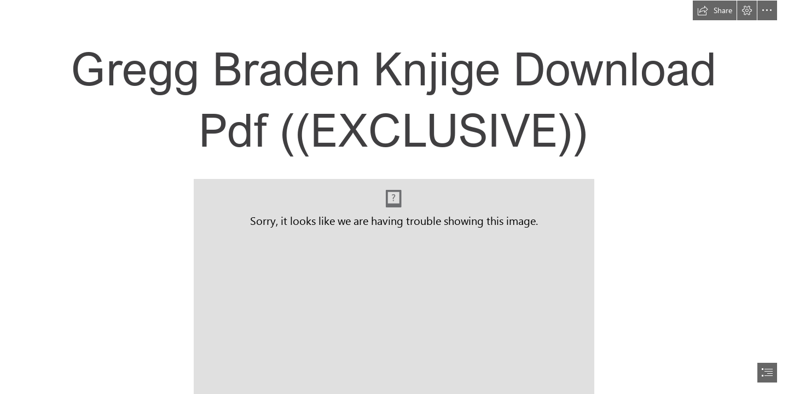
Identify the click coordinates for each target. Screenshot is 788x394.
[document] (394, 197)
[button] (715, 10)
